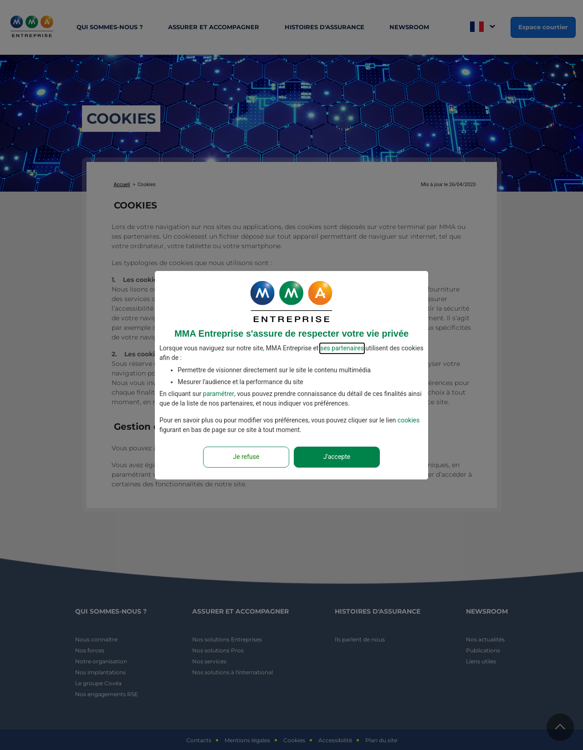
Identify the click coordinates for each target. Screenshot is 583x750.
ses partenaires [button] (342, 348)
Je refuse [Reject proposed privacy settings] (246, 456)
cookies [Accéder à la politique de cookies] (408, 420)
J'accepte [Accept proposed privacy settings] (336, 456)
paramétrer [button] (219, 393)
